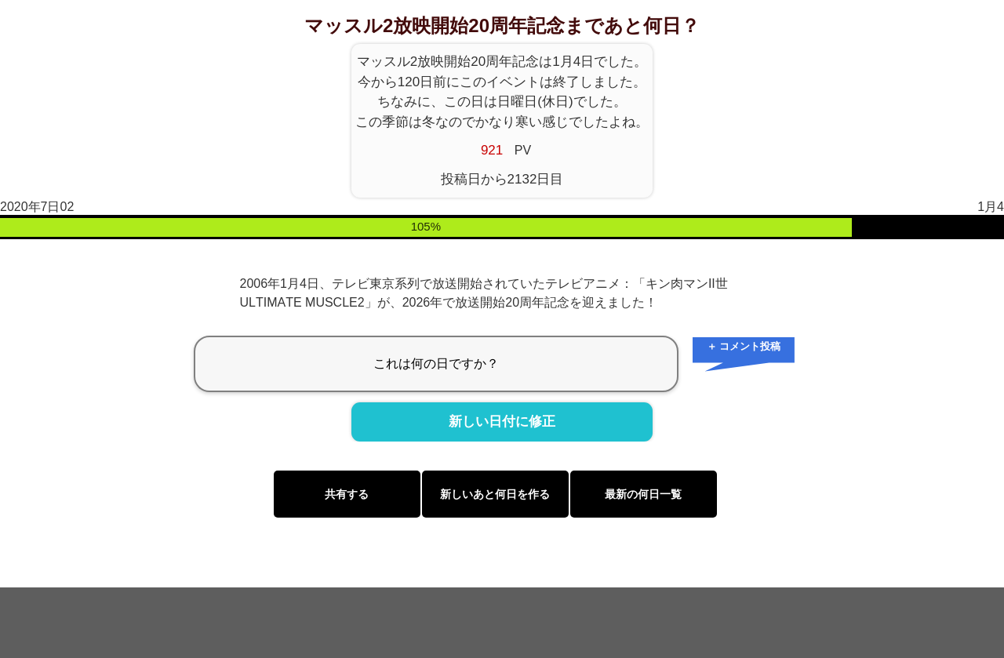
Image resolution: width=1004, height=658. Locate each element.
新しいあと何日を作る (495, 494)
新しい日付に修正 (502, 422)
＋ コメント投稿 (744, 346)
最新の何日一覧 (643, 494)
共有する (347, 494)
